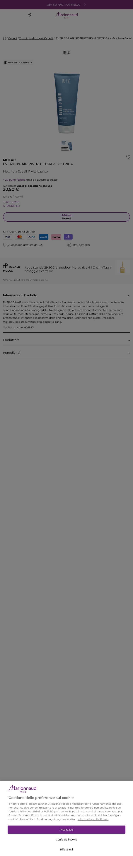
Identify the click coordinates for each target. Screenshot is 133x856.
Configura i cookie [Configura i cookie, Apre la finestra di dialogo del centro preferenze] (66, 844)
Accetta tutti (67, 834)
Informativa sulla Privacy (93, 824)
